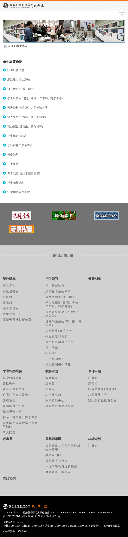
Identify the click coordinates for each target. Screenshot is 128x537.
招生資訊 (51, 279)
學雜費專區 (53, 439)
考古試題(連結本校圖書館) (23, 173)
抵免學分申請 (12, 411)
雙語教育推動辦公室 (17, 319)
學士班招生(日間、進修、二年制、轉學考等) (35, 98)
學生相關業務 (12, 371)
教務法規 (51, 371)
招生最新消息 (15, 70)
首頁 (10, 45)
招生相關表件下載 (18, 192)
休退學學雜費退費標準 (61, 466)
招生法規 (13, 154)
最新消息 (94, 279)
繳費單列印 (53, 455)
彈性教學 (9, 383)
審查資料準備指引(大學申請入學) (28, 107)
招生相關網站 (15, 182)
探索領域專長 (12, 377)
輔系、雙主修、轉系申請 (20, 417)
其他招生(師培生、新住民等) (25, 126)
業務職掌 (9, 279)
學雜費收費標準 (56, 460)
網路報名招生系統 (18, 79)
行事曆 (7, 439)
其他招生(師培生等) (59, 330)
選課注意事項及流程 (17, 394)
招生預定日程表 (17, 135)
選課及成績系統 (14, 389)
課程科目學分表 (14, 406)
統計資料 (94, 439)
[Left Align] (122, 15)
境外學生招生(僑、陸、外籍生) (26, 117)
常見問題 (9, 432)
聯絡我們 (9, 479)
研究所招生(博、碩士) (21, 88)
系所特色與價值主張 (20, 145)
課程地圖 (9, 400)
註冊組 (7, 297)
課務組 (7, 302)
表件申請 (94, 371)
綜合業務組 (11, 308)
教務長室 (9, 285)
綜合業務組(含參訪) (102, 389)
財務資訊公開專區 (58, 472)
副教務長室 (11, 291)
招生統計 (13, 163)
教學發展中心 (12, 313)
